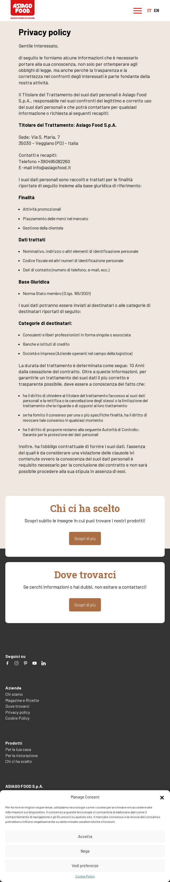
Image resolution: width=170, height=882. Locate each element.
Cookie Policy (85, 876)
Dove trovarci (17, 706)
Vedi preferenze (85, 865)
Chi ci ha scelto (18, 761)
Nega (85, 851)
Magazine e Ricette (22, 700)
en (156, 10)
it (149, 10)
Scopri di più (85, 538)
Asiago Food (23, 9)
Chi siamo (14, 694)
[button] (162, 797)
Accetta (85, 836)
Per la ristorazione (21, 755)
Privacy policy (17, 712)
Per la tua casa (18, 749)
